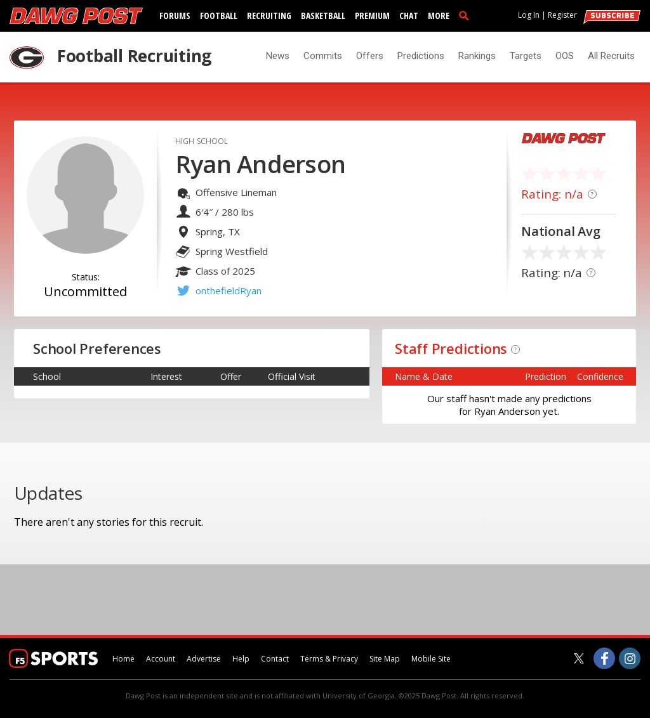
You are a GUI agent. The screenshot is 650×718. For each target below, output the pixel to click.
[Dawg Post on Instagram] (629, 658)
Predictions (420, 56)
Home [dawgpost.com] (123, 658)
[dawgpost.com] (76, 16)
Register (562, 15)
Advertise (204, 658)
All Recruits (611, 56)
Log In (529, 15)
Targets (525, 56)
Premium (372, 16)
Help (240, 658)
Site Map (384, 658)
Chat (408, 16)
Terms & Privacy (329, 658)
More (438, 16)
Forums (174, 16)
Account (160, 658)
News (277, 56)
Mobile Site (431, 658)
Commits (322, 56)
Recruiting (269, 16)
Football (218, 16)
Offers (369, 56)
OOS (564, 56)
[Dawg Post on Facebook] (604, 658)
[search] (466, 15)
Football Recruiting (134, 55)
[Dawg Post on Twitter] (579, 658)
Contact (275, 658)
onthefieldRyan (229, 290)
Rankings (477, 56)
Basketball (323, 16)
